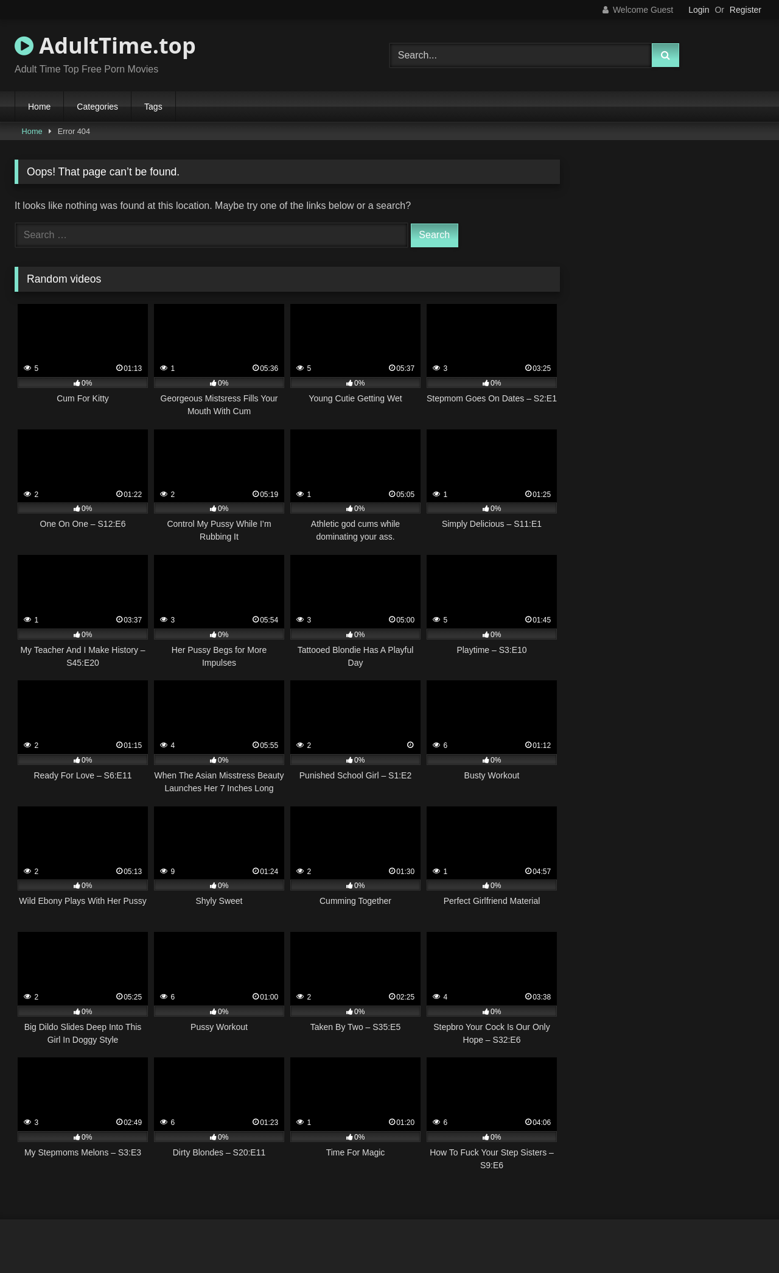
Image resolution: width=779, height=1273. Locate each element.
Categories (97, 106)
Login (698, 10)
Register (745, 10)
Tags (153, 106)
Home (39, 106)
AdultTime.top (105, 45)
